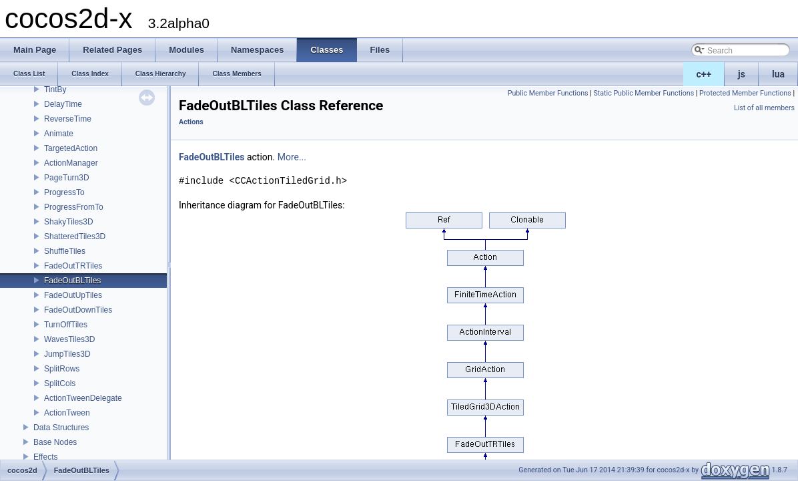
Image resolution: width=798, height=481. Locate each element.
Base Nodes (55, 442)
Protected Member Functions (745, 93)
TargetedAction (70, 148)
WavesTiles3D (69, 339)
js (741, 74)
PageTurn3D (66, 177)
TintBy (55, 89)
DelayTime (63, 104)
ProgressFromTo (73, 207)
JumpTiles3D (67, 354)
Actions (191, 122)
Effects (45, 457)
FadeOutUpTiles (73, 295)
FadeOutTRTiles (73, 266)
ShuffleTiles (64, 251)
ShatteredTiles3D (74, 236)
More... (292, 157)
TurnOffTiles (65, 324)
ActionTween (67, 413)
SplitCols (59, 383)
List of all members (764, 108)
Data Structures (61, 427)
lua (778, 74)
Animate (58, 133)
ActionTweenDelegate (83, 398)
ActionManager (71, 163)
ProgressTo (64, 192)
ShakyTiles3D (68, 221)
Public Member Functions (548, 93)
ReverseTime (67, 119)
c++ (704, 74)
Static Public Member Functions (643, 93)
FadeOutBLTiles (72, 280)
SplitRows (61, 368)
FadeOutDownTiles (78, 310)
